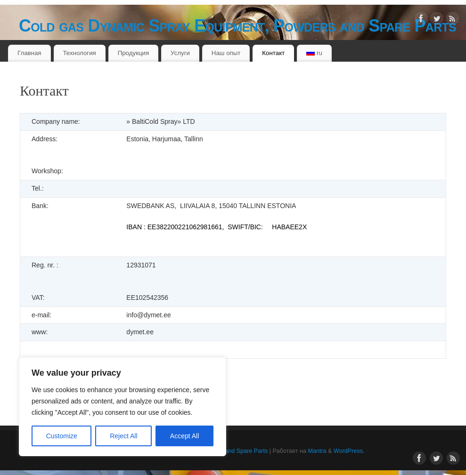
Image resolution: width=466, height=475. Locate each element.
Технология (79, 52)
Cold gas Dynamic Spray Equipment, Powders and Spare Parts (237, 25)
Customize (61, 436)
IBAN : (136, 227)
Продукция (133, 52)
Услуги (180, 52)
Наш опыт (226, 52)
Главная (29, 52)
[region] (122, 406)
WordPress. (349, 451)
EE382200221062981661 (184, 227)
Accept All (184, 436)
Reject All (123, 436)
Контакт (273, 52)
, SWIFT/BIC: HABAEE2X (264, 227)
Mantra (317, 451)
